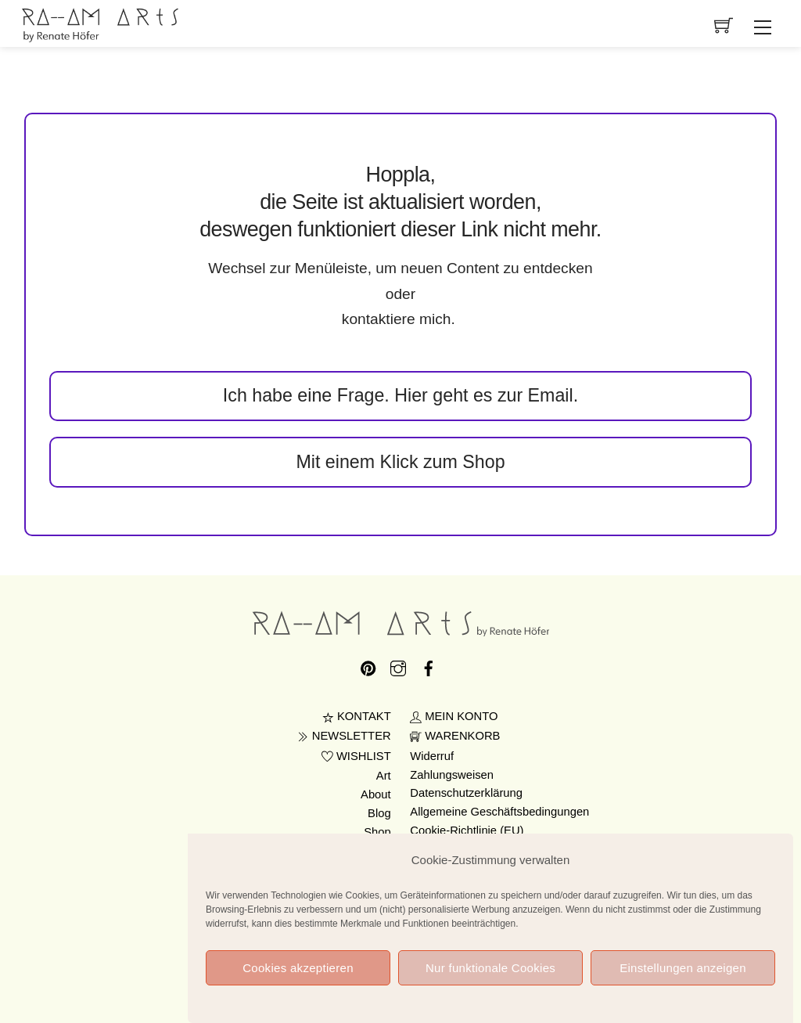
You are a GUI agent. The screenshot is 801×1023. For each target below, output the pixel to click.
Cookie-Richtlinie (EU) (466, 830)
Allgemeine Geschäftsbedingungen (499, 811)
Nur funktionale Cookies (490, 980)
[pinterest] (368, 666)
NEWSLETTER (344, 735)
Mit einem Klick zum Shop (400, 462)
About (376, 794)
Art (383, 775)
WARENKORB (455, 735)
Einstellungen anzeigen (683, 980)
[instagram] (398, 666)
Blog (379, 813)
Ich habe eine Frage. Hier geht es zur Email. (400, 395)
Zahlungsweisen (452, 775)
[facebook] (429, 666)
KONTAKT (356, 716)
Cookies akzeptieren (298, 980)
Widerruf (432, 756)
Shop (377, 832)
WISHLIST (356, 756)
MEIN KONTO (453, 716)
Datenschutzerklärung (466, 793)
